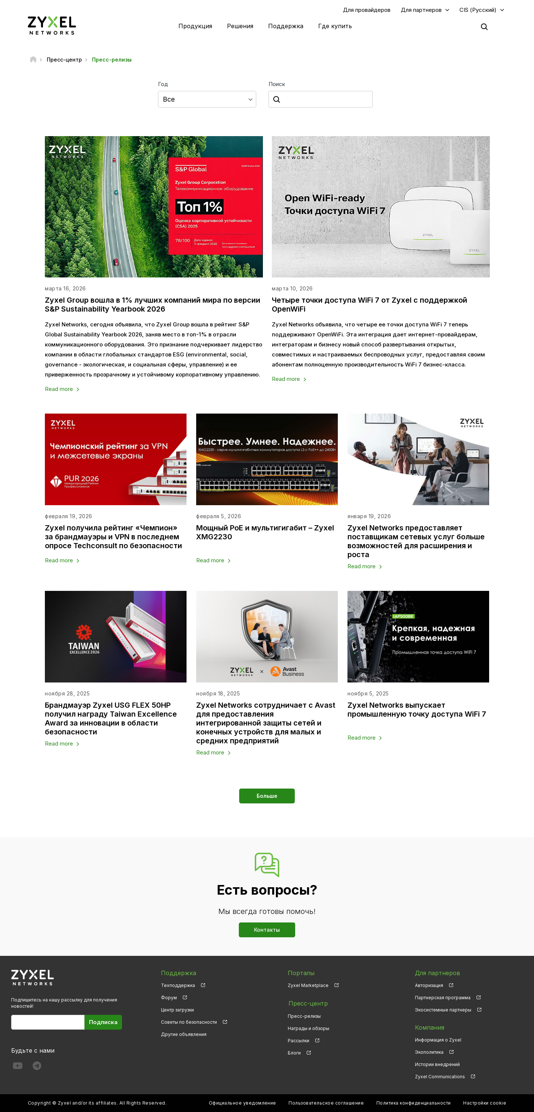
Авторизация (429, 985)
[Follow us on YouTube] (18, 1067)
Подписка (103, 1022)
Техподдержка (178, 985)
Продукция (195, 26)
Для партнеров (421, 9)
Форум (169, 998)
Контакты (267, 930)
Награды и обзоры (308, 1028)
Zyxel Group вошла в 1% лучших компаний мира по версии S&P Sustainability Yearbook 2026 (153, 304)
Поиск (276, 84)
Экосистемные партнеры (443, 1010)
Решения (240, 26)
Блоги (294, 1052)
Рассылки (298, 1040)
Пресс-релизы (304, 1015)
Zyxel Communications (440, 1077)
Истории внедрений (437, 1064)
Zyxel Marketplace (308, 985)
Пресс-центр (307, 1003)
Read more (59, 389)
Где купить (335, 26)
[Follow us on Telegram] (37, 1067)
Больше (267, 796)
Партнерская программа (443, 998)
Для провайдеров (366, 9)
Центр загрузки (177, 1010)
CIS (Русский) (478, 9)
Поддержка (285, 26)
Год (163, 84)
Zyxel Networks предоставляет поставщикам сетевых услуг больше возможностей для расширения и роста (416, 541)
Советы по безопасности (189, 1022)
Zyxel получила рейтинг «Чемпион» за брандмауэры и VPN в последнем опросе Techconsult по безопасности (114, 537)
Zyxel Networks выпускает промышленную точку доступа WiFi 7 (417, 710)
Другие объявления (184, 1034)
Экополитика (429, 1052)
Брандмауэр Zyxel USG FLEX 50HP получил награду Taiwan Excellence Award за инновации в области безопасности (111, 719)
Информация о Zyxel (438, 1040)
